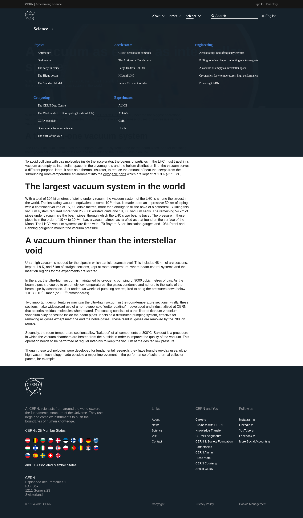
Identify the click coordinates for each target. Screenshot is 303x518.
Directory (272, 4)
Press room (203, 458)
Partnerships (203, 447)
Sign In (259, 4)
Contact (157, 441)
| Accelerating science (43, 4)
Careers (200, 419)
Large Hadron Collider (107, 115)
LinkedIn (246, 425)
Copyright (158, 504)
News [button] (175, 16)
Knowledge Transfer (208, 430)
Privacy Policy (204, 504)
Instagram (247, 419)
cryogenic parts (114, 174)
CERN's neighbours (208, 436)
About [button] (158, 16)
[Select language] (269, 16)
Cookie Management (252, 504)
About (156, 419)
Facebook (247, 436)
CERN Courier (206, 463)
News (155, 425)
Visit (154, 436)
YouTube (246, 430)
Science (193, 16)
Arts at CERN (204, 469)
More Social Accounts (255, 441)
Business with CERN (209, 425)
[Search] (236, 16)
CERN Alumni (204, 452)
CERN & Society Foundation (214, 441)
